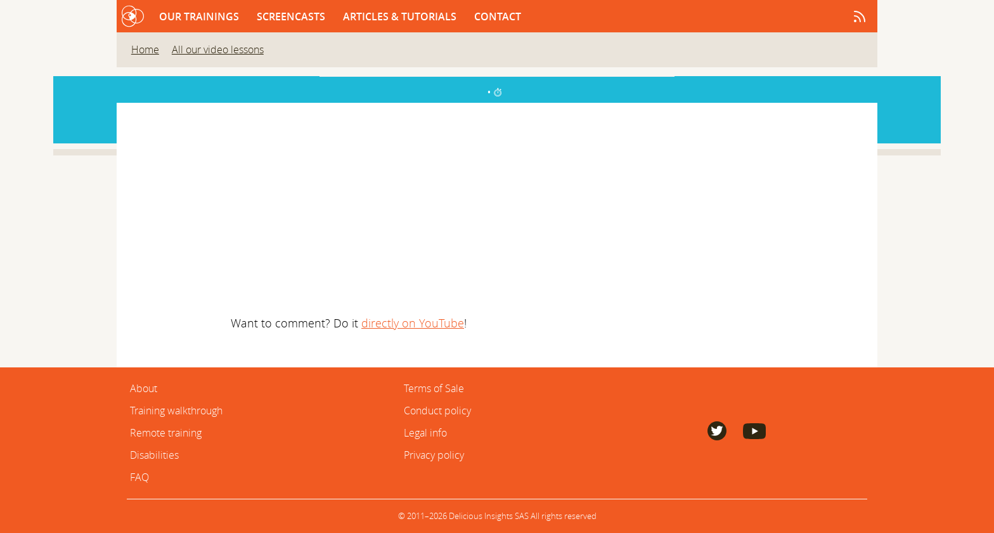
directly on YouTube (412, 323)
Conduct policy (437, 411)
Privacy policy (434, 455)
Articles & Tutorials (401, 16)
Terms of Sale (434, 388)
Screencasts (292, 16)
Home (145, 49)
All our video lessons (218, 49)
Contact (497, 16)
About (143, 388)
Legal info (425, 433)
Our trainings (200, 16)
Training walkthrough (176, 411)
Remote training (166, 433)
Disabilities (154, 455)
